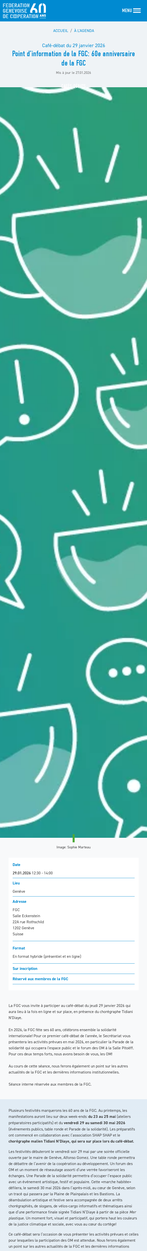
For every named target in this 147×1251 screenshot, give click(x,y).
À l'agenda (84, 30)
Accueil (60, 30)
